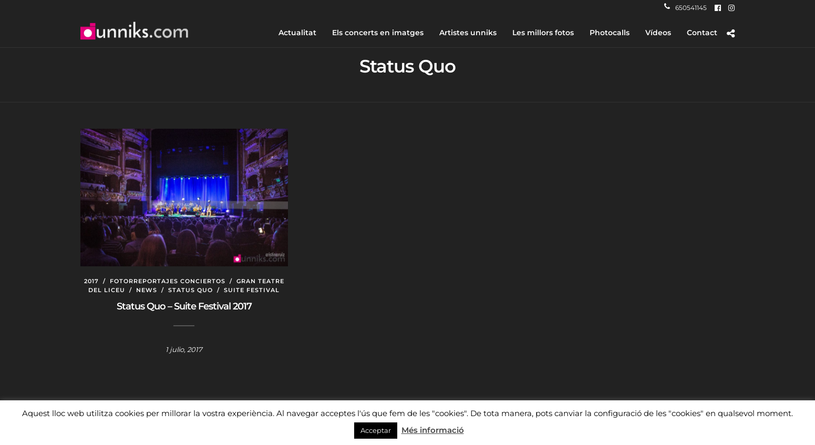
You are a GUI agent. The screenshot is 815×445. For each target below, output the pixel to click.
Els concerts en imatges (378, 32)
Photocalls (610, 32)
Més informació (432, 430)
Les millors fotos (543, 32)
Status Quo (190, 290)
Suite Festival (252, 290)
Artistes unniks (468, 32)
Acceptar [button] (375, 430)
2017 (91, 281)
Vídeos (658, 32)
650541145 (685, 8)
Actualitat (297, 32)
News (146, 290)
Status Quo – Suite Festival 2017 (184, 306)
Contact (702, 32)
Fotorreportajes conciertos (167, 281)
